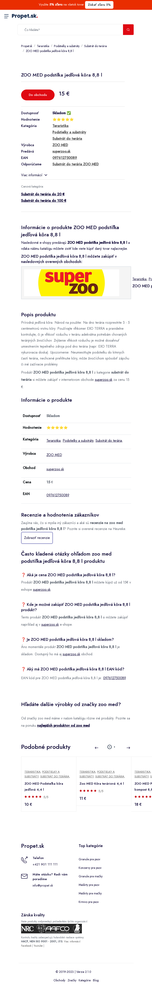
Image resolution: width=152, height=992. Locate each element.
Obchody (59, 980)
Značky (72, 980)
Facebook (26, 946)
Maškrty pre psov (89, 885)
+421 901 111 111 (45, 864)
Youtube (38, 946)
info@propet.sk (43, 885)
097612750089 (57, 495)
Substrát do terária (95, 46)
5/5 (46, 797)
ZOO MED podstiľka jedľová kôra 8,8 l (50, 51)
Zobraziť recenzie (37, 537)
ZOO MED (54, 454)
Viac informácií (34, 175)
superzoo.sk (103, 379)
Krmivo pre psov (89, 902)
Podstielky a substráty (67, 46)
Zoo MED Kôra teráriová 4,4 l (102, 783)
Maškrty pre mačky (90, 893)
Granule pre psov (89, 859)
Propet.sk (25, 15)
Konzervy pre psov (90, 868)
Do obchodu (38, 94)
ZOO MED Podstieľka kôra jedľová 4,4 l (44, 786)
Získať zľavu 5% (99, 4)
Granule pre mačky (91, 876)
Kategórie (85, 980)
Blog (96, 980)
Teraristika (43, 46)
